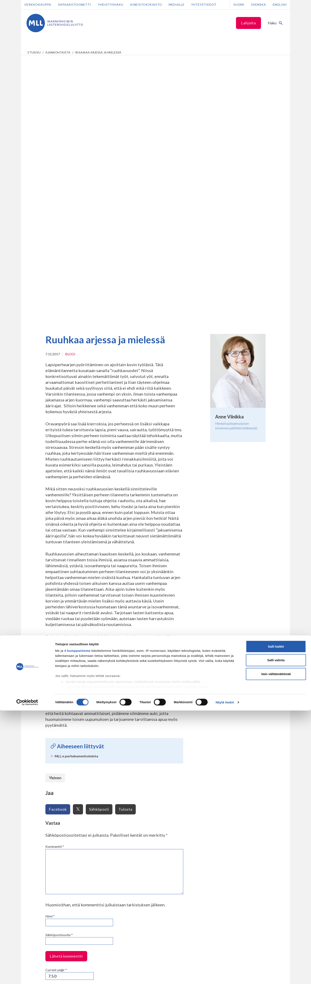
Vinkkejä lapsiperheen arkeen (51, 757)
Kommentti (54, 578)
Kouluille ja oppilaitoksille (98, 752)
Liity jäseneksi (192, 747)
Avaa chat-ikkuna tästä (242, 862)
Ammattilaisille (94, 740)
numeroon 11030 (174, 878)
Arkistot (138, 757)
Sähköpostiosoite (59, 666)
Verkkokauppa (37, 4)
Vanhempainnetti (45, 740)
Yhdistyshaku (110, 4)
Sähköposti (99, 540)
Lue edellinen (40, 726)
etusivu (34, 52)
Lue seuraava (271, 726)
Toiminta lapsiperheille (46, 768)
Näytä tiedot (225, 975)
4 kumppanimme (77, 924)
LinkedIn (110, 829)
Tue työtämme (195, 740)
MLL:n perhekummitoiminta (76, 487)
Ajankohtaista (57, 52)
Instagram (111, 824)
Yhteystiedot (203, 4)
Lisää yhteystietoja (47, 845)
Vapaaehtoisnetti (74, 4)
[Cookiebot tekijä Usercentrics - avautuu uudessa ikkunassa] (27, 976)
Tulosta (125, 540)
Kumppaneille (93, 777)
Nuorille (38, 786)
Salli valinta (276, 933)
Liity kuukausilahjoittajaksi (181, 829)
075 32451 (45, 837)
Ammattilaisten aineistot (98, 757)
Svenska (258, 4)
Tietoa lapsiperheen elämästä (51, 752)
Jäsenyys (139, 763)
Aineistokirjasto (146, 4)
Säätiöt (137, 779)
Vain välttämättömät (276, 947)
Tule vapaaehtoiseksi (197, 757)
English (280, 4)
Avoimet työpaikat (145, 768)
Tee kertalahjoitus (175, 824)
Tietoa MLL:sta (145, 740)
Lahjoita (248, 23)
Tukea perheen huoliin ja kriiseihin (54, 763)
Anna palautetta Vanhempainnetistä (45, 775)
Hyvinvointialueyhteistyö (98, 790)
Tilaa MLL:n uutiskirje (114, 846)
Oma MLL (55, 861)
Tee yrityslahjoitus (175, 833)
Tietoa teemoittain (94, 763)
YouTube (110, 838)
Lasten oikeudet (93, 768)
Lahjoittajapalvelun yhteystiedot (57, 853)
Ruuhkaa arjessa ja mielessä (98, 52)
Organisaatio (141, 747)
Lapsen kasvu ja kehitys (47, 747)
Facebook (58, 540)
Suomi (238, 4)
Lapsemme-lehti (143, 774)
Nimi (50, 647)
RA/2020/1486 (173, 908)
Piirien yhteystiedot (146, 790)
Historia (138, 752)
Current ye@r (56, 701)
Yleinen (55, 509)
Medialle (176, 4)
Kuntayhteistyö (92, 784)
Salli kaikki (276, 920)
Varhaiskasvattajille (95, 747)
